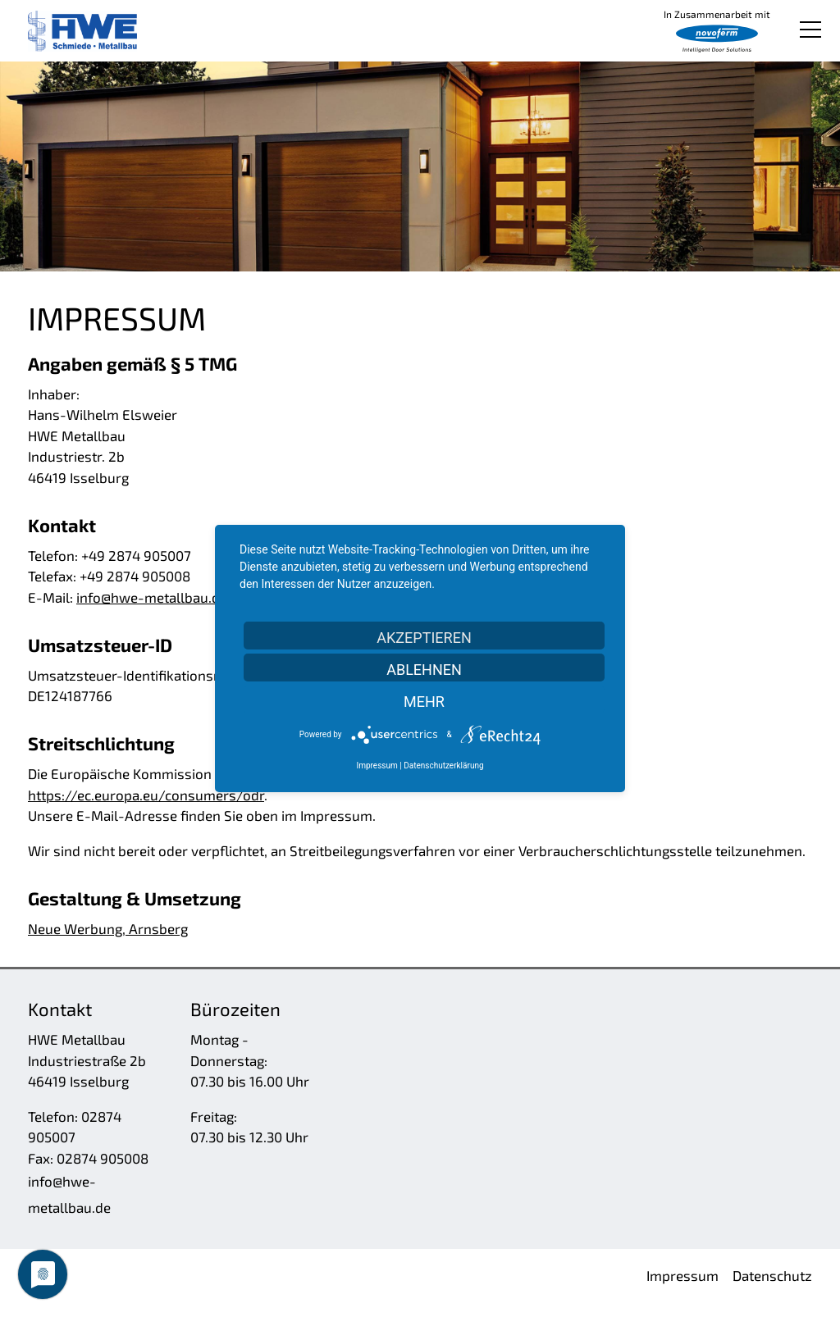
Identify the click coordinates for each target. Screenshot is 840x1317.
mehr (424, 701)
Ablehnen (424, 669)
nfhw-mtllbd (151, 597)
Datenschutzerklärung (443, 765)
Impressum (376, 765)
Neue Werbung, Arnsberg (108, 928)
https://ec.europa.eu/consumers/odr (146, 794)
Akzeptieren (424, 637)
